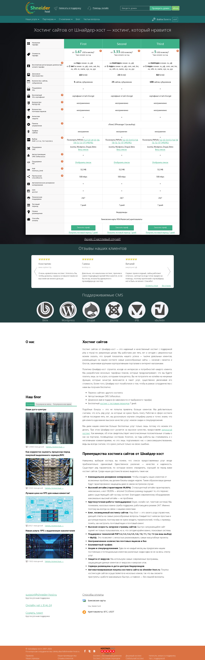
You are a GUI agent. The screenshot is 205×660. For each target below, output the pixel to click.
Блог (78, 19)
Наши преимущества (67, 655)
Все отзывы (166, 286)
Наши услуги (32, 19)
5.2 (85, 140)
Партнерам (49, 19)
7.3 (83, 142)
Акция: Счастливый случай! (102, 239)
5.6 (98, 140)
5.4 (91, 140)
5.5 (95, 140)
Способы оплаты (93, 594)
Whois (176, 8)
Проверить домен (160, 8)
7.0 (74, 142)
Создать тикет (34, 612)
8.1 (92, 142)
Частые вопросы (92, 19)
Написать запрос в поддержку (162, 655)
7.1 (77, 142)
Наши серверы (32, 658)
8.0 (89, 142)
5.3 (88, 140)
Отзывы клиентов (65, 658)
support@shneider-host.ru (41, 594)
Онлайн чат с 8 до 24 (39, 605)
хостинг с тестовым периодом (114, 403)
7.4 (86, 142)
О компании (65, 19)
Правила (29, 655)
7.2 (80, 142)
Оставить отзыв (151, 286)
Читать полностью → (55, 446)
